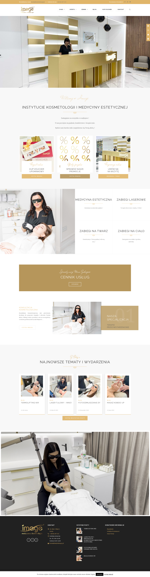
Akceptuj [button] (99, 574)
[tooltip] (148, 26)
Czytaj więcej (108, 574)
